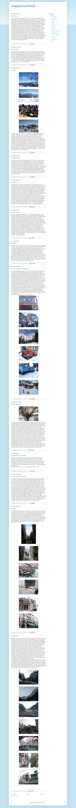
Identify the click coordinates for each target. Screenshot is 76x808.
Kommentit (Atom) (16, 796)
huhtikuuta (53, 16)
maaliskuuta (54, 18)
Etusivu (28, 794)
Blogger (44, 802)
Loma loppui (15, 49)
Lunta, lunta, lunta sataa (18, 476)
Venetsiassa (15, 636)
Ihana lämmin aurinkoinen (19, 455)
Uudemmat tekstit (14, 794)
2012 (52, 41)
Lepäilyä (13, 508)
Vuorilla (13, 70)
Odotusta (14, 243)
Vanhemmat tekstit (43, 794)
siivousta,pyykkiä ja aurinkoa (19, 268)
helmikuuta (53, 19)
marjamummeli (23, 6)
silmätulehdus (15, 158)
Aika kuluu (14, 16)
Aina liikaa (14, 182)
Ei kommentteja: (25, 43)
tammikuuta (53, 39)
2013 (52, 15)
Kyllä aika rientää (16, 404)
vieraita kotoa (15, 212)
